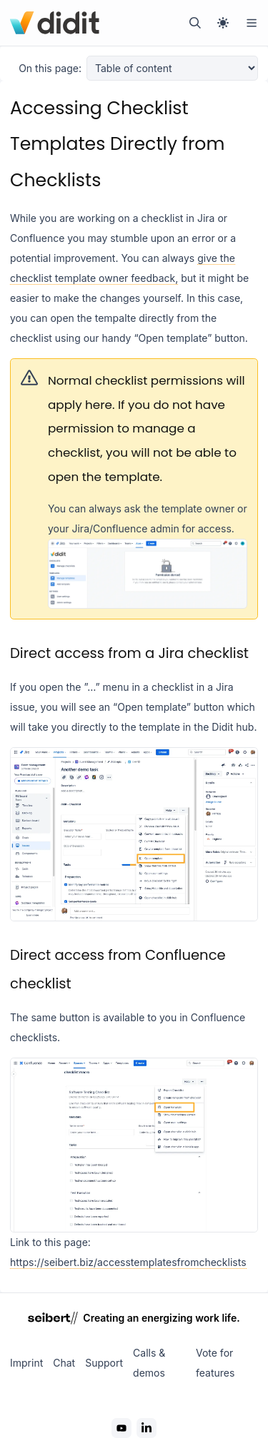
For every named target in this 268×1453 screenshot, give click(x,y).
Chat (64, 1363)
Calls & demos (149, 1363)
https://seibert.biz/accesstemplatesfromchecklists (128, 1262)
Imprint (26, 1363)
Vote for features (215, 1363)
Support (104, 1363)
